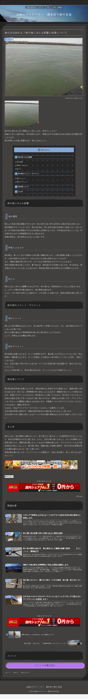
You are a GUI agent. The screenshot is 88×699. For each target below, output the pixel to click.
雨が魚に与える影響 (25, 157)
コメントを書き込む (45, 670)
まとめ (20, 193)
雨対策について (23, 188)
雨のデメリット (22, 183)
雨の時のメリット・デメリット (28, 174)
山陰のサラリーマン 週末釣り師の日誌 (44, 2)
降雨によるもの (22, 166)
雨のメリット (21, 179)
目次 (42, 150)
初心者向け (9, 478)
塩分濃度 (20, 162)
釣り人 (19, 169)
